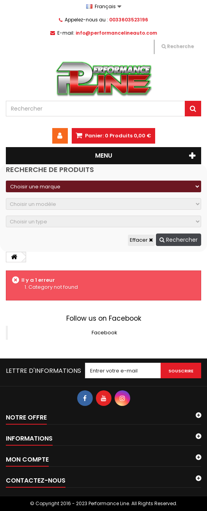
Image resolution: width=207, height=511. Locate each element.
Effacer (141, 240)
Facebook (104, 332)
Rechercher (178, 240)
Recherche (177, 46)
